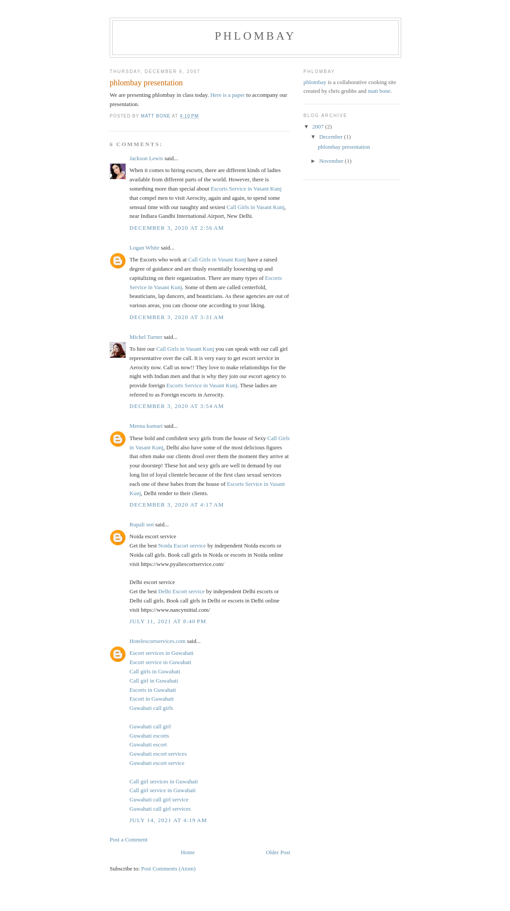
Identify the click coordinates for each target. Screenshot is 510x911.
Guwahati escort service (157, 763)
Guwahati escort (148, 744)
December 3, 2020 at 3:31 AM (176, 317)
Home (188, 852)
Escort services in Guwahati (161, 653)
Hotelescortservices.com (157, 641)
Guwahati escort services (158, 753)
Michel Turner (146, 337)
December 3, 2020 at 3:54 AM (176, 406)
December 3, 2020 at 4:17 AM (176, 504)
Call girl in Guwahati (153, 680)
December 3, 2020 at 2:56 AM (176, 227)
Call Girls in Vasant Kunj (256, 207)
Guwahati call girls (151, 708)
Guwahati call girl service (158, 799)
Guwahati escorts (149, 735)
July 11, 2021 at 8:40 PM (167, 621)
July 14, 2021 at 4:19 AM (168, 820)
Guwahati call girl (150, 726)
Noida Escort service (182, 545)
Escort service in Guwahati (160, 662)
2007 (318, 126)
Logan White (144, 247)
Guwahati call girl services (160, 808)
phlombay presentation (344, 146)
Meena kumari (146, 425)
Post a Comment (129, 839)
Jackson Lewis (146, 158)
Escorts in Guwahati (152, 690)
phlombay (255, 35)
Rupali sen (141, 524)
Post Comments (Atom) (168, 868)
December (331, 136)
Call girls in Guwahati (154, 671)
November (332, 161)
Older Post (278, 852)
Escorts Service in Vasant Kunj (246, 188)
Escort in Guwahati (151, 698)
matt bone (379, 91)
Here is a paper (227, 95)
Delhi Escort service (181, 591)
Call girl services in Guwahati (163, 781)
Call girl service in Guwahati (162, 790)
